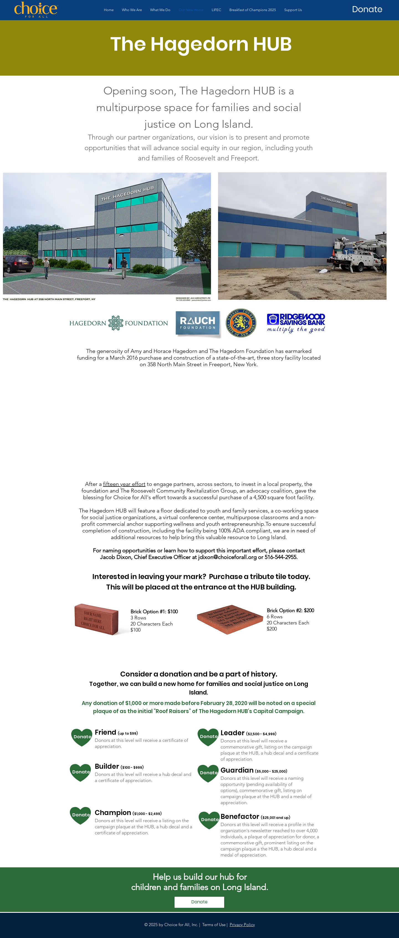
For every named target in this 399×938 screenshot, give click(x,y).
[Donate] (367, 9)
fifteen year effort (124, 484)
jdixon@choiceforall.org (227, 557)
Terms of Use (214, 924)
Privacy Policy (242, 924)
